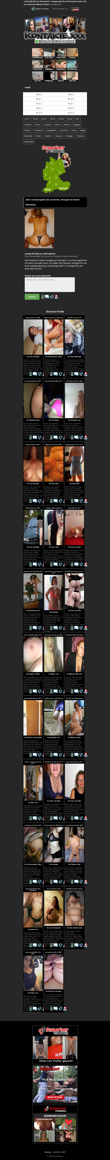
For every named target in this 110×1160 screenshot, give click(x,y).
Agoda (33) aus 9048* (33, 317)
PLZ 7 (71, 103)
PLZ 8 (71, 108)
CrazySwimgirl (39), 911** (54, 381)
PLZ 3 (39, 108)
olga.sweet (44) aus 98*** (74, 762)
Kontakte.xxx (56, 4)
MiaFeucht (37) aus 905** (53, 444)
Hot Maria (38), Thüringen (74, 635)
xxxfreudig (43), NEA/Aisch (53, 825)
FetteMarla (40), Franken (74, 889)
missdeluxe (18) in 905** (53, 952)
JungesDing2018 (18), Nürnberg (33, 889)
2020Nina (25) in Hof (74, 317)
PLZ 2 (39, 103)
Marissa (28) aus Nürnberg (53, 317)
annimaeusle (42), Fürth (33, 825)
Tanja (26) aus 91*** (74, 508)
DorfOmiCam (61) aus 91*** (74, 571)
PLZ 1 (39, 99)
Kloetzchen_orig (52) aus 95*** (53, 572)
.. (68, 376)
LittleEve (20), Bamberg (54, 508)
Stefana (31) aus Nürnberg (54, 698)
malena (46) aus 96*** (33, 444)
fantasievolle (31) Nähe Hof (33, 571)
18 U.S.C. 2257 (59, 1152)
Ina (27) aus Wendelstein (74, 698)
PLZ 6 (71, 99)
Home (27, 87)
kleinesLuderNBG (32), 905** (33, 953)
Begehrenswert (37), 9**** (74, 444)
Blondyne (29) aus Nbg (74, 381)
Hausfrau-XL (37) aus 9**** (54, 762)
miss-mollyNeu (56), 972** (33, 635)
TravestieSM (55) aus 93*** (33, 698)
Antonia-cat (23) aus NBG (54, 635)
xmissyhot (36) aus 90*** (33, 381)
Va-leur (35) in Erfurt (54, 889)
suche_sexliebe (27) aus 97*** (33, 762)
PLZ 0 (39, 94)
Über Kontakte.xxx (60, 9)
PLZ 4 (39, 112)
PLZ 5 (71, 94)
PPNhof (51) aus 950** (33, 508)
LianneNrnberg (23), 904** (74, 825)
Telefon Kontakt (42, 9)
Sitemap (47, 1152)
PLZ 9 (71, 112)
